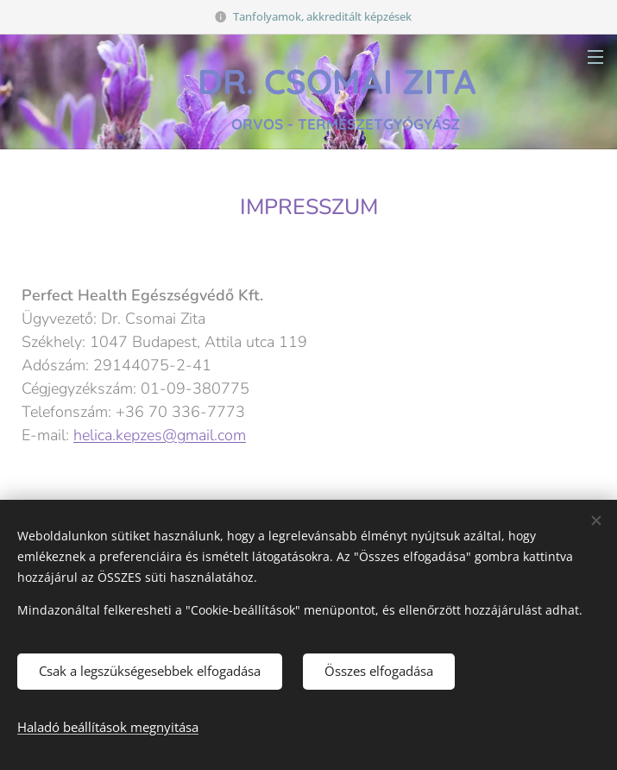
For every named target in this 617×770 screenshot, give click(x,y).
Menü (595, 57)
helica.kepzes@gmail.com (159, 434)
